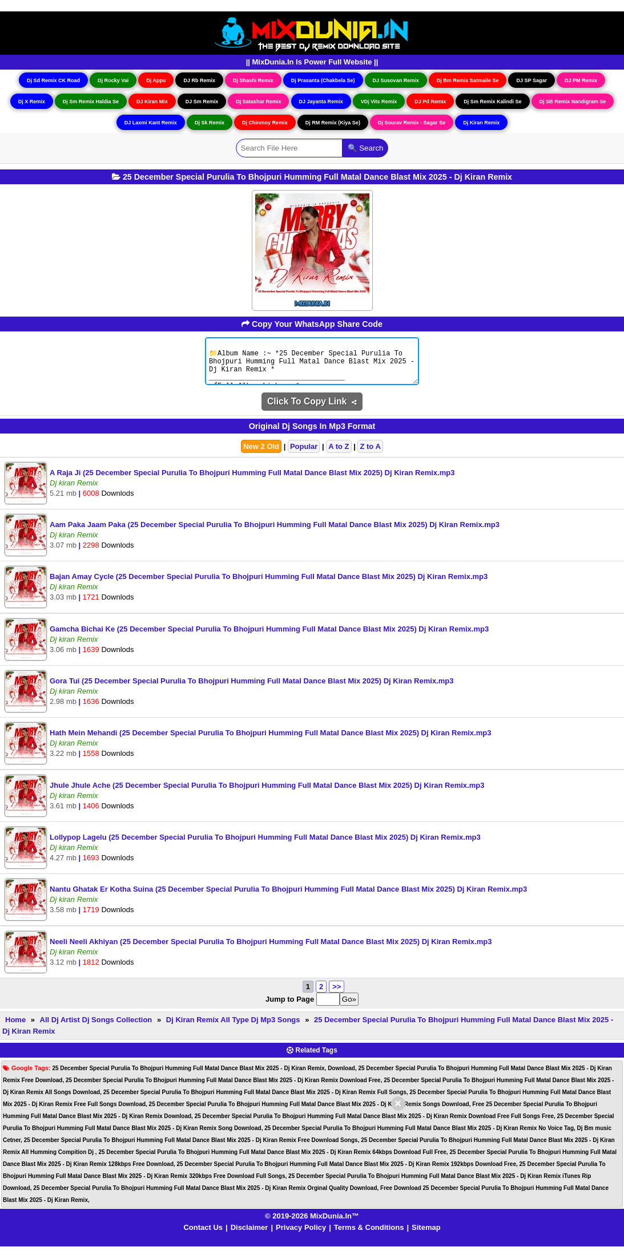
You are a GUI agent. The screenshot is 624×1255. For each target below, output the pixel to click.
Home (15, 1028)
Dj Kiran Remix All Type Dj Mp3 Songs (233, 1028)
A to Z (338, 455)
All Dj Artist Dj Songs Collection (96, 1028)
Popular (303, 455)
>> (336, 995)
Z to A (370, 455)
